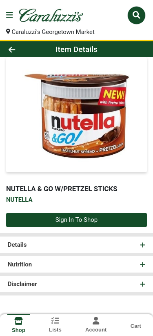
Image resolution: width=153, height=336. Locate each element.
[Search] (136, 15)
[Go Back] (23, 50)
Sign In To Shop (76, 220)
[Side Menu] (9, 15)
